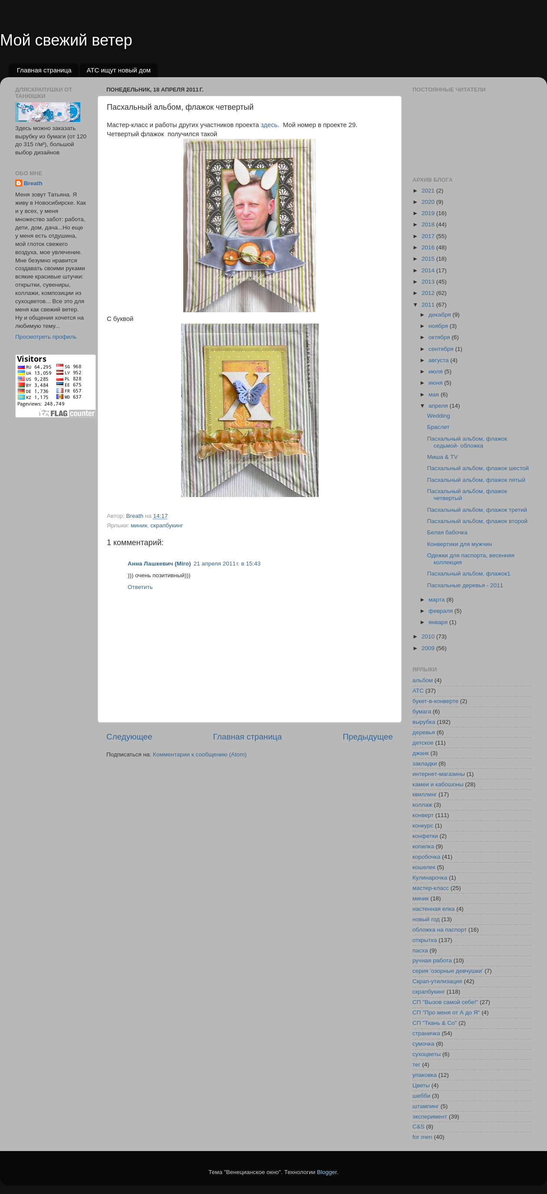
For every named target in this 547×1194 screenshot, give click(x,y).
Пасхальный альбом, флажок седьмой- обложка (467, 442)
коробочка (426, 857)
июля (436, 371)
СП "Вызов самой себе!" (445, 1002)
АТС (418, 690)
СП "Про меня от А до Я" (446, 1012)
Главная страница (44, 70)
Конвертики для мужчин (459, 544)
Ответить (140, 587)
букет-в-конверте (435, 701)
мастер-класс (430, 888)
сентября (441, 349)
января (438, 622)
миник (139, 525)
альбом (422, 680)
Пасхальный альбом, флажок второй (477, 521)
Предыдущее (368, 736)
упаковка (424, 1075)
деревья (423, 732)
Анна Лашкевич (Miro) (159, 563)
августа (439, 360)
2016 (429, 247)
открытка (424, 940)
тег (416, 1064)
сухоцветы (426, 1054)
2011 (429, 304)
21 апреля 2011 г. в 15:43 (227, 563)
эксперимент (429, 1116)
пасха (420, 950)
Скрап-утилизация (437, 981)
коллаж (422, 804)
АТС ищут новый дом (118, 70)
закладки (424, 763)
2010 (429, 636)
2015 (429, 258)
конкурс (422, 825)
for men (422, 1137)
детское (423, 742)
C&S (418, 1126)
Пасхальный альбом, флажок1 (469, 573)
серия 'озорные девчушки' (447, 971)
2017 (429, 236)
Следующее (129, 736)
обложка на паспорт (439, 929)
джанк (420, 753)
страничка (426, 1033)
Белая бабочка (447, 532)
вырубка (423, 722)
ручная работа (432, 960)
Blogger (327, 1172)
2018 (429, 224)
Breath (33, 183)
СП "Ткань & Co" (434, 1023)
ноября (438, 326)
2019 (429, 213)
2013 (429, 281)
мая (434, 394)
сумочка (423, 1043)
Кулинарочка (429, 877)
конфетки (425, 836)
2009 (429, 648)
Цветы (421, 1085)
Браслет (438, 427)
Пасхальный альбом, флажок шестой (478, 468)
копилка (423, 846)
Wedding (438, 415)
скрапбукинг (167, 525)
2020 (429, 202)
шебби (421, 1096)
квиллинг (424, 794)
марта (437, 599)
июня (436, 382)
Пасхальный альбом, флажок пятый (476, 480)
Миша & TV (442, 457)
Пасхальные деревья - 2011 (465, 585)
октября (439, 337)
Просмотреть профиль (46, 337)
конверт (423, 815)
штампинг (425, 1106)
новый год (426, 919)
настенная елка (433, 909)
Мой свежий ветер (66, 40)
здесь (269, 124)
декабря (440, 314)
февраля (441, 611)
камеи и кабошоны (438, 784)
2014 (429, 270)
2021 (429, 190)
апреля (438, 405)
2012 (429, 293)
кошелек (423, 867)
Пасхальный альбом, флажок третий (477, 510)
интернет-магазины (438, 774)
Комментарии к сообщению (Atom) (200, 754)
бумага (421, 711)
